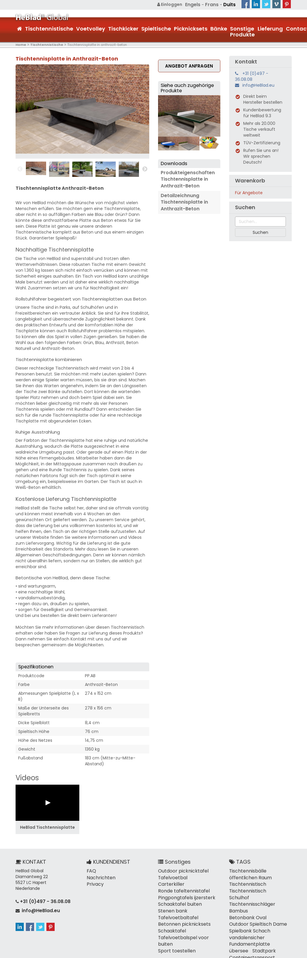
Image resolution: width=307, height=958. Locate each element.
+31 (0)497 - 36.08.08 (251, 76)
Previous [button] (20, 169)
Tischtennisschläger (249, 893)
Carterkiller (199, 876)
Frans (213, 4)
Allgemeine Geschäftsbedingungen (255, 952)
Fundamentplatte (247, 923)
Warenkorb (250, 180)
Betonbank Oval (266, 899)
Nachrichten (99, 876)
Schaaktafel (170, 917)
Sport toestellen (174, 929)
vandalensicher (245, 917)
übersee (278, 923)
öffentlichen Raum (248, 876)
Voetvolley (90, 27)
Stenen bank (171, 899)
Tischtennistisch (246, 882)
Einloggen (173, 4)
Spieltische (156, 27)
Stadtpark (239, 929)
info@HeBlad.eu (258, 85)
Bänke (218, 27)
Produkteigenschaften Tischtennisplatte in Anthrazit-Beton (185, 177)
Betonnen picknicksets (181, 911)
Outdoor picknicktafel (180, 870)
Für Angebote (249, 192)
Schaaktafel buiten (177, 893)
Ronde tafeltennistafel (181, 882)
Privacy (94, 882)
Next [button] (145, 169)
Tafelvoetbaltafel (176, 905)
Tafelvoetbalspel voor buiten (187, 923)
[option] (36, 168)
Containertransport (249, 934)
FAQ (91, 870)
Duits (230, 4)
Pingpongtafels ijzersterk (183, 887)
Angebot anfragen (189, 65)
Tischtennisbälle (245, 870)
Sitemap (205, 952)
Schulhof (276, 887)
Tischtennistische (49, 27)
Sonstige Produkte (242, 30)
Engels (196, 4)
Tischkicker (123, 27)
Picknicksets (190, 27)
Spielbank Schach (247, 911)
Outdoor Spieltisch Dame (255, 905)
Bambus (237, 899)
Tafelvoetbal (171, 876)
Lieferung (270, 27)
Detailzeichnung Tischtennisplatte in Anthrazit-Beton (182, 198)
